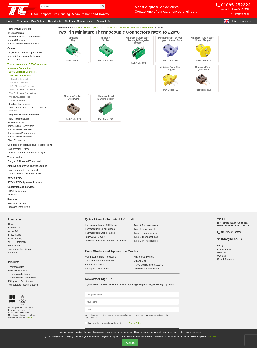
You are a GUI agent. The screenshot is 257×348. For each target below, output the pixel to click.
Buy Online (38, 21)
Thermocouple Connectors (22, 277)
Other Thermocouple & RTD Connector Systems (28, 108)
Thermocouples (16, 33)
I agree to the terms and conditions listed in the (114, 323)
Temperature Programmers (21, 133)
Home (9, 21)
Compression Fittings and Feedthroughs (29, 144)
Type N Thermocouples (146, 237)
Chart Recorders (16, 140)
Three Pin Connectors (20, 79)
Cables (11, 48)
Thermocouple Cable (19, 274)
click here (211, 336)
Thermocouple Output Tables (100, 232)
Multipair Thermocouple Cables (24, 56)
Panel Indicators (16, 122)
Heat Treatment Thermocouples (24, 170)
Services (12, 194)
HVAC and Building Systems (148, 264)
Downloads (55, 21)
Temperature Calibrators (20, 136)
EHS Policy (14, 245)
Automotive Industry (144, 257)
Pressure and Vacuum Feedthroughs (27, 152)
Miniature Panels (17, 100)
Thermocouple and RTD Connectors (27, 64)
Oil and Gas (140, 260)
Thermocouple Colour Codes (100, 229)
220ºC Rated (148, 27)
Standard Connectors (19, 104)
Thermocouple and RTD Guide (101, 225)
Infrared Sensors (16, 40)
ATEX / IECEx (14, 178)
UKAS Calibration (17, 191)
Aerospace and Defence (97, 268)
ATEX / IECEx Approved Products (25, 182)
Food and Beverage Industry (99, 260)
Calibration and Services (21, 187)
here (29, 317)
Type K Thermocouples (146, 225)
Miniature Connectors (129, 27)
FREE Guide (14, 234)
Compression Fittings (18, 149)
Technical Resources (79, 21)
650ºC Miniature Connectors (22, 93)
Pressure (12, 199)
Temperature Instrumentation (23, 114)
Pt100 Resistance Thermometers (25, 36)
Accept (130, 342)
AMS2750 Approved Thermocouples (27, 166)
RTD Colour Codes (95, 236)
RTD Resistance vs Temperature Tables (105, 240)
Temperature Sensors (19, 28)
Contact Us (103, 21)
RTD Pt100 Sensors (18, 270)
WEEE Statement (17, 242)
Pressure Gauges (17, 203)
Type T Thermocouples (145, 233)
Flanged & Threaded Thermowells (25, 161)
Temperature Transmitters (21, 126)
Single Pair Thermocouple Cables (25, 52)
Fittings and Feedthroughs (21, 281)
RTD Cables (14, 59)
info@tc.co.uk (242, 13)
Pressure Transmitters (19, 207)
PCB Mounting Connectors (22, 86)
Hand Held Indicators (18, 119)
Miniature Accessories (19, 97)
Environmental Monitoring (147, 268)
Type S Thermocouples (146, 240)
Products (22, 21)
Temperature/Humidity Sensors (23, 43)
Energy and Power (94, 264)
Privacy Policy (15, 238)
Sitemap (12, 252)
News (11, 224)
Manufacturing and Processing (100, 256)
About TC (13, 231)
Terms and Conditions (19, 249)
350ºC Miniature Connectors (22, 90)
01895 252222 (236, 4)
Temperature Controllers (20, 129)
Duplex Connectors (19, 82)
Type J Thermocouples (145, 229)
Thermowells (14, 157)
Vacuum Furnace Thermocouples (25, 173)
